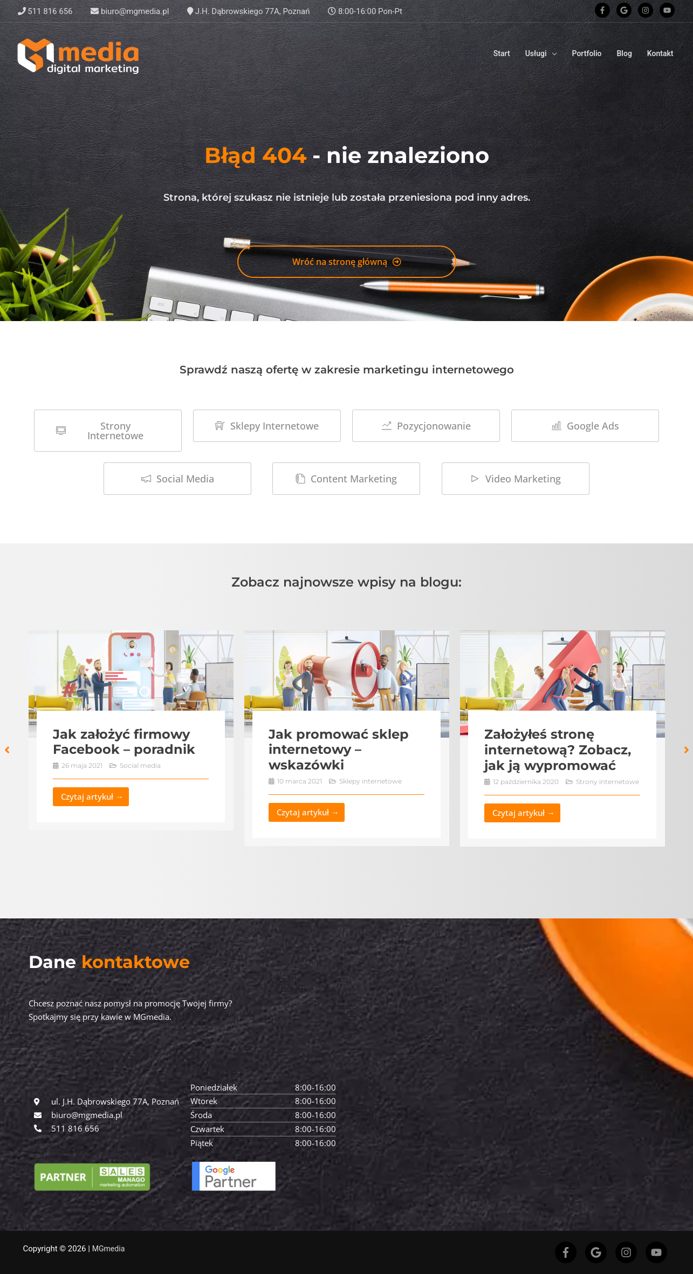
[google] (626, 10)
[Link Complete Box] (131, 730)
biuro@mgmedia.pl (130, 11)
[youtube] (668, 10)
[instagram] (647, 10)
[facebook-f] (604, 10)
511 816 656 (45, 11)
